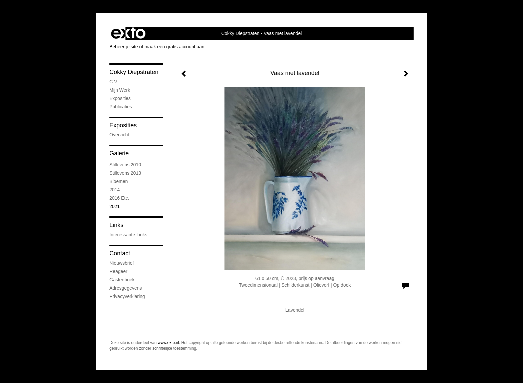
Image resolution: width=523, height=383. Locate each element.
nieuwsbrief (121, 263)
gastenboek (122, 279)
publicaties (120, 106)
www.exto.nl (168, 342)
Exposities (123, 125)
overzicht (119, 134)
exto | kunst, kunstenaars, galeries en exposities (128, 33)
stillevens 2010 (125, 164)
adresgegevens (125, 288)
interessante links (128, 234)
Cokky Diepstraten (240, 33)
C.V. (113, 81)
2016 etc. (119, 198)
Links (116, 225)
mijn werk (119, 90)
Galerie (119, 153)
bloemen (118, 181)
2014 (114, 189)
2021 (114, 206)
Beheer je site (123, 46)
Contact (119, 253)
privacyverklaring (127, 296)
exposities (120, 98)
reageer (118, 271)
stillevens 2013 (125, 173)
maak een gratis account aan (174, 46)
